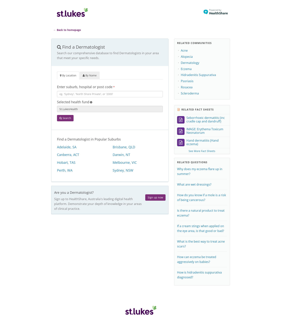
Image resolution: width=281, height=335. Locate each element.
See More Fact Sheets (202, 151)
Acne (184, 50)
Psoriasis (187, 81)
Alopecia (187, 57)
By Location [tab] (68, 75)
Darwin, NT (121, 154)
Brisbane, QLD (124, 147)
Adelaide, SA (66, 147)
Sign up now (155, 197)
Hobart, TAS (66, 162)
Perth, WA (64, 170)
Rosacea (187, 87)
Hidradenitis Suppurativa (198, 75)
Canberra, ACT (68, 154)
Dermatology (190, 63)
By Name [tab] (90, 75)
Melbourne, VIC (125, 162)
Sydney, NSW (123, 170)
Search (65, 118)
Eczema (186, 69)
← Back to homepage (67, 30)
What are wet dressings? (194, 184)
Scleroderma (190, 93)
